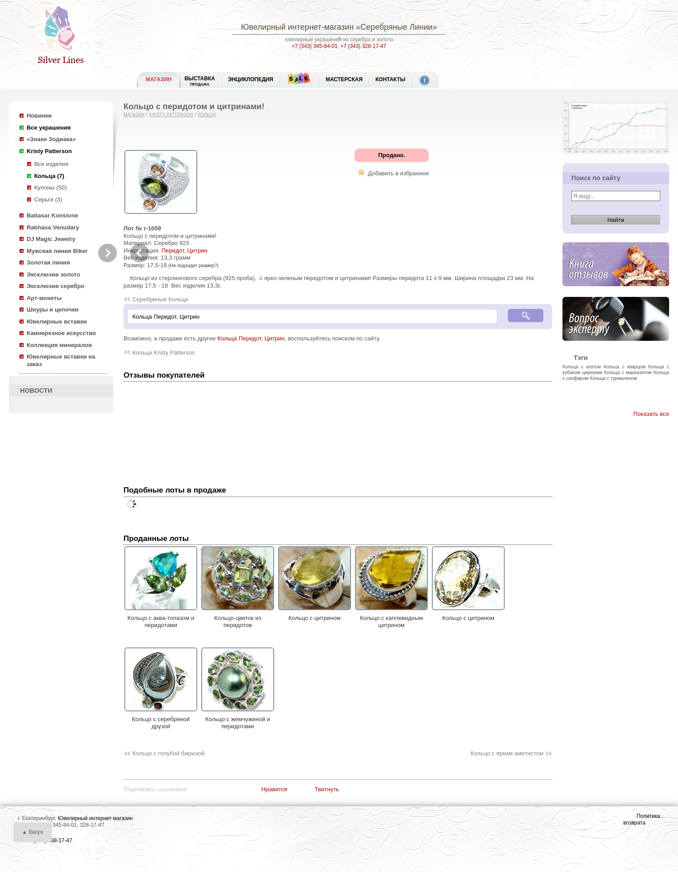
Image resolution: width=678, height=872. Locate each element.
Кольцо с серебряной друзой (160, 719)
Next (107, 253)
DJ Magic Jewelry (51, 239)
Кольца (207, 114)
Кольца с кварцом (625, 366)
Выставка (199, 81)
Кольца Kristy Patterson (163, 352)
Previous (139, 253)
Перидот (172, 250)
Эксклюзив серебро (55, 286)
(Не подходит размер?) (193, 265)
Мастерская (344, 79)
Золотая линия (48, 262)
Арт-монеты (44, 298)
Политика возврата (641, 819)
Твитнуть (327, 789)
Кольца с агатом (581, 366)
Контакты (390, 79)
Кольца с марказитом (628, 372)
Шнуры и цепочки (53, 309)
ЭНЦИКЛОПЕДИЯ (250, 79)
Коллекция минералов (59, 345)
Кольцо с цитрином (314, 614)
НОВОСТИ (36, 390)
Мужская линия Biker (57, 251)
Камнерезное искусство (61, 333)
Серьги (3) (48, 199)
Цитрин (197, 250)
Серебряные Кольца (160, 299)
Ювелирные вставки (57, 321)
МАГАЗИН (158, 79)
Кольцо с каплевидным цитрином (391, 617)
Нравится (274, 789)
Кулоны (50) (50, 187)
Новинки (39, 115)
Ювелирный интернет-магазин (297, 27)
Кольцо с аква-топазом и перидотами (160, 617)
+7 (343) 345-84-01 (315, 46)
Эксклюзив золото (53, 274)
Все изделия (51, 164)
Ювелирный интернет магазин (95, 818)
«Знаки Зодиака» (51, 139)
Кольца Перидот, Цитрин (250, 338)
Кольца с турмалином (614, 378)
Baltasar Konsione (52, 215)
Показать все (651, 413)
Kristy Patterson (49, 151)
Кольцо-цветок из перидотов (237, 617)
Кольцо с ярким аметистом (507, 753)
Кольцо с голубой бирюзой (168, 753)
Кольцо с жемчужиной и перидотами (237, 719)
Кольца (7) (49, 176)
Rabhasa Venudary (53, 227)
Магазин (134, 114)
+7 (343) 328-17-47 (363, 46)
